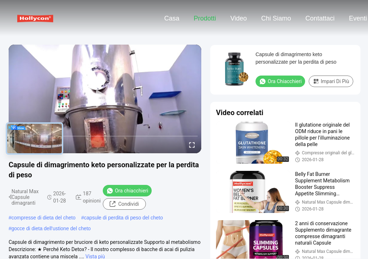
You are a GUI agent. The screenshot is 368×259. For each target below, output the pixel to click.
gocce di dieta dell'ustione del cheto (51, 228)
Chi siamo (276, 18)
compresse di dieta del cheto (43, 218)
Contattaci (320, 18)
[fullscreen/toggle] (192, 144)
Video (238, 18)
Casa (171, 18)
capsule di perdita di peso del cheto (123, 218)
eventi (358, 18)
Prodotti (205, 18)
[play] (105, 99)
